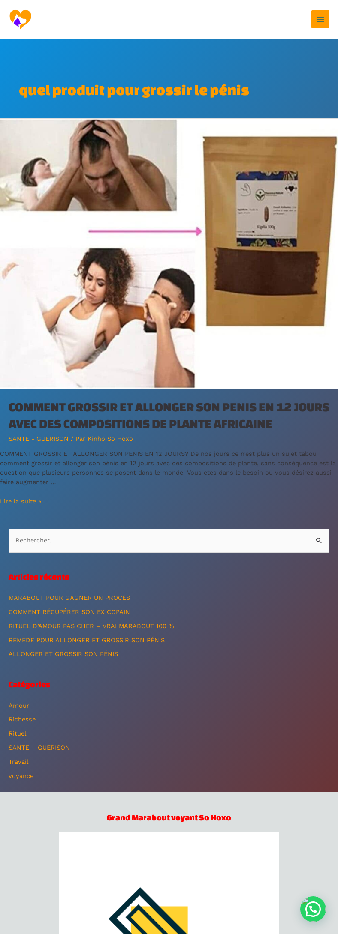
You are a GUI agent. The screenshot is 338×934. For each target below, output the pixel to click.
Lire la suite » (20, 501)
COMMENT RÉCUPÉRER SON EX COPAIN (69, 612)
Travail (18, 762)
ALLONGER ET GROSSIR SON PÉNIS (63, 654)
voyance (21, 776)
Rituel (17, 733)
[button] (313, 909)
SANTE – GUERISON (39, 747)
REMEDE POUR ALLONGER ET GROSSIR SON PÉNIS (87, 640)
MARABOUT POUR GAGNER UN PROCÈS (69, 598)
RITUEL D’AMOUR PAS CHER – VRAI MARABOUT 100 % (91, 626)
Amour (19, 705)
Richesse (22, 719)
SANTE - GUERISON (39, 439)
